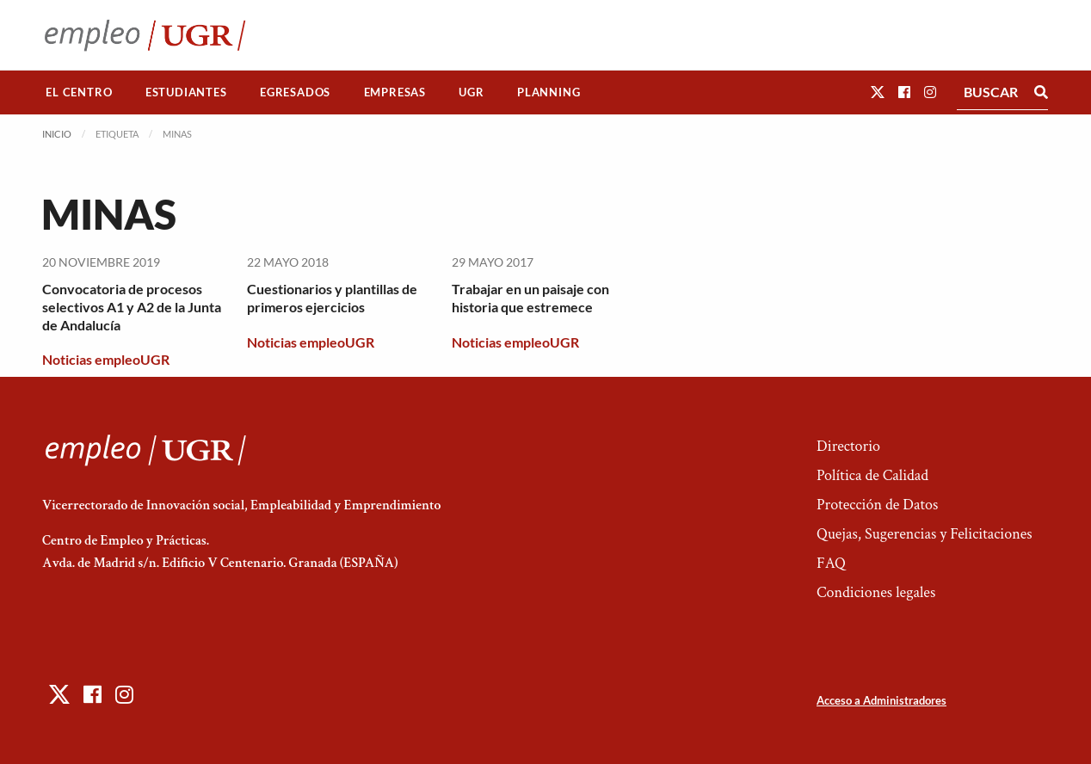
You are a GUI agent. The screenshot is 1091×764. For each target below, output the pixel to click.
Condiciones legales (876, 592)
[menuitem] (79, 92)
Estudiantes (186, 92)
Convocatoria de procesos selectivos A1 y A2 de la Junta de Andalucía (131, 306)
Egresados (295, 92)
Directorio (848, 446)
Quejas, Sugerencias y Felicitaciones (924, 534)
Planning (548, 92)
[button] (877, 92)
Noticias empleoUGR (106, 359)
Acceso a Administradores (881, 700)
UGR (471, 92)
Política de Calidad (872, 475)
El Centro (79, 92)
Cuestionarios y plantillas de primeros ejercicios (332, 297)
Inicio (56, 133)
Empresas (395, 92)
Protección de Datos (877, 504)
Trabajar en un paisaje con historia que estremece (530, 297)
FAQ (831, 563)
